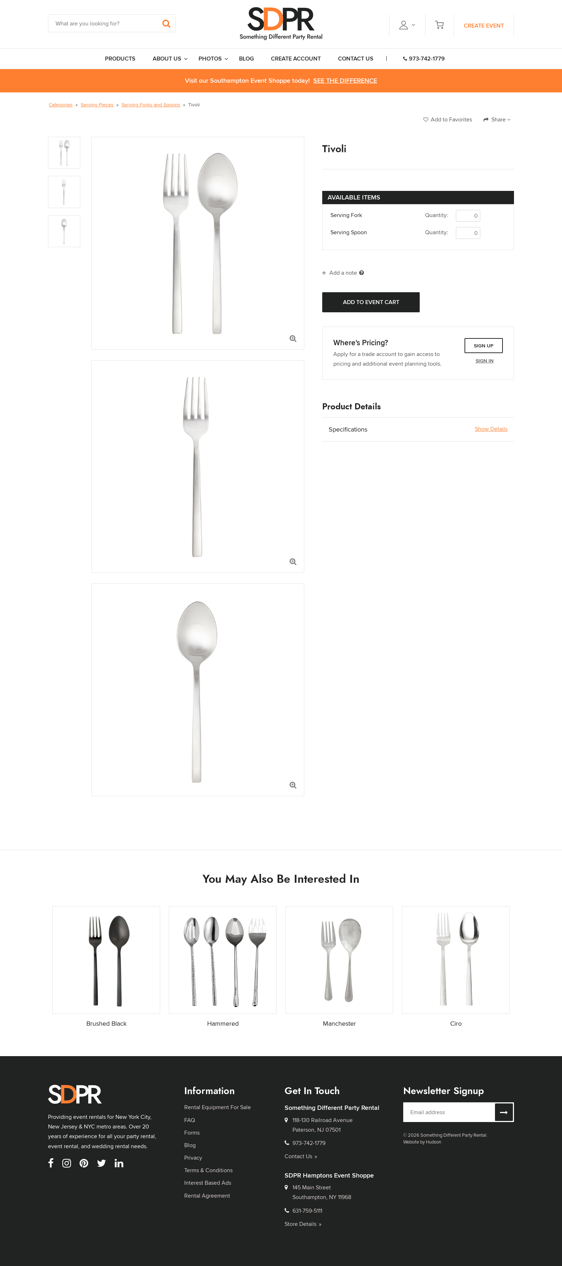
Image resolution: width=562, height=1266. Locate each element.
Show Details (491, 429)
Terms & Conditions (208, 1170)
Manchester (339, 1023)
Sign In (485, 360)
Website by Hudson (422, 1142)
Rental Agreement (207, 1196)
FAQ (189, 1120)
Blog (190, 1145)
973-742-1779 (424, 58)
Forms (192, 1132)
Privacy (193, 1158)
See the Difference (345, 80)
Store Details (303, 1224)
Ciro (456, 1023)
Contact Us (301, 1156)
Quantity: (436, 215)
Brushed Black (106, 1023)
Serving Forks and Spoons (151, 104)
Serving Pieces (97, 104)
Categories (61, 104)
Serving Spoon (348, 232)
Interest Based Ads (207, 1183)
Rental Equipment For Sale (217, 1107)
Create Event (484, 25)
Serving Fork (346, 215)
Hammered (223, 1023)
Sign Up (484, 345)
